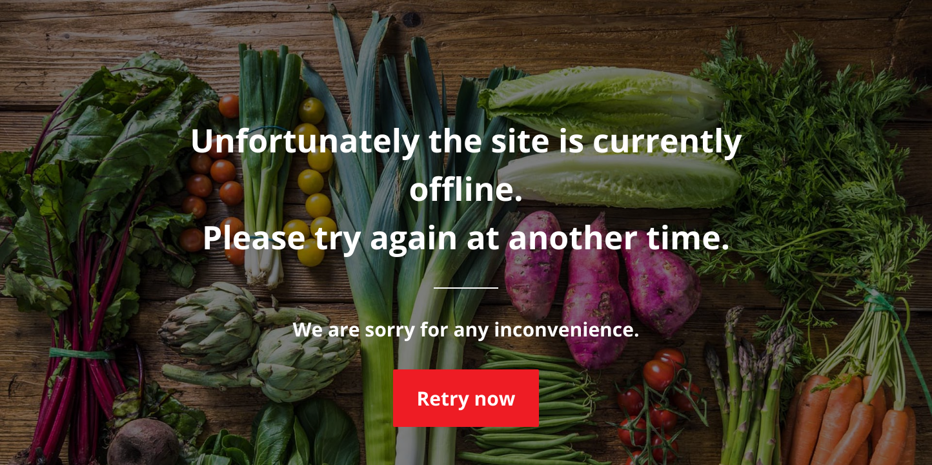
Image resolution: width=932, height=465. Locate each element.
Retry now (465, 398)
